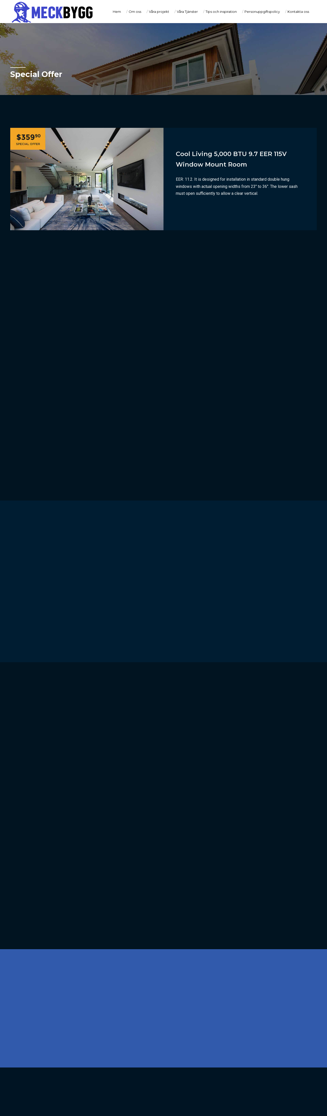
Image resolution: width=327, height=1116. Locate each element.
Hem (117, 11)
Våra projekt (159, 11)
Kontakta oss (298, 11)
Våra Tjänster (187, 11)
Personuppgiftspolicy (262, 11)
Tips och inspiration (221, 11)
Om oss (135, 11)
